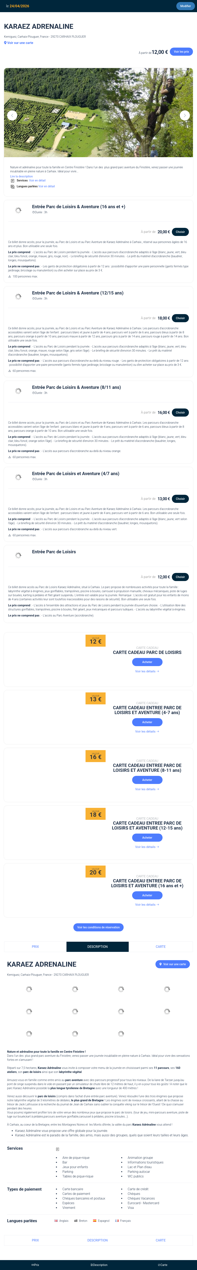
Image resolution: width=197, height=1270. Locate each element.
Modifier (185, 6)
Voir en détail (37, 180)
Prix (35, 947)
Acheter (147, 662)
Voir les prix (181, 51)
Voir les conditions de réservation (98, 927)
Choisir (180, 232)
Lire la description (21, 176)
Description (97, 947)
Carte (161, 947)
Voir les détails (147, 671)
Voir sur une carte (18, 43)
